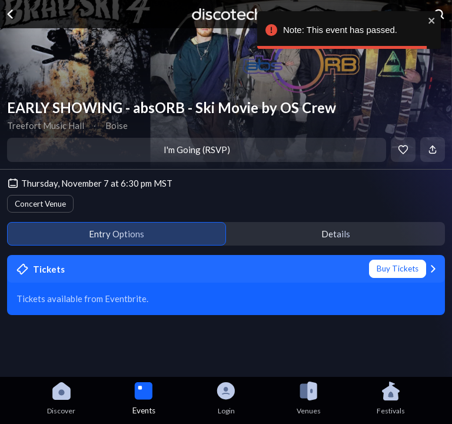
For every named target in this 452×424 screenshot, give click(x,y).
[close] (432, 20)
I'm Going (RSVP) (197, 149)
